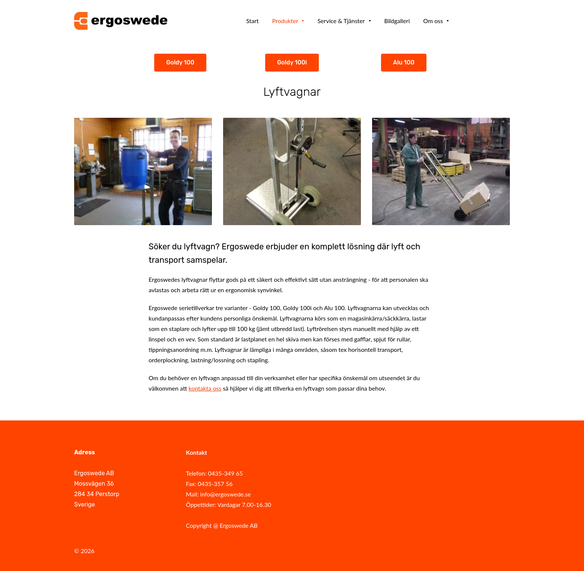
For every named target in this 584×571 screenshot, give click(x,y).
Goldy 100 (180, 62)
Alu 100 (403, 62)
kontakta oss (204, 388)
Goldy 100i (292, 62)
